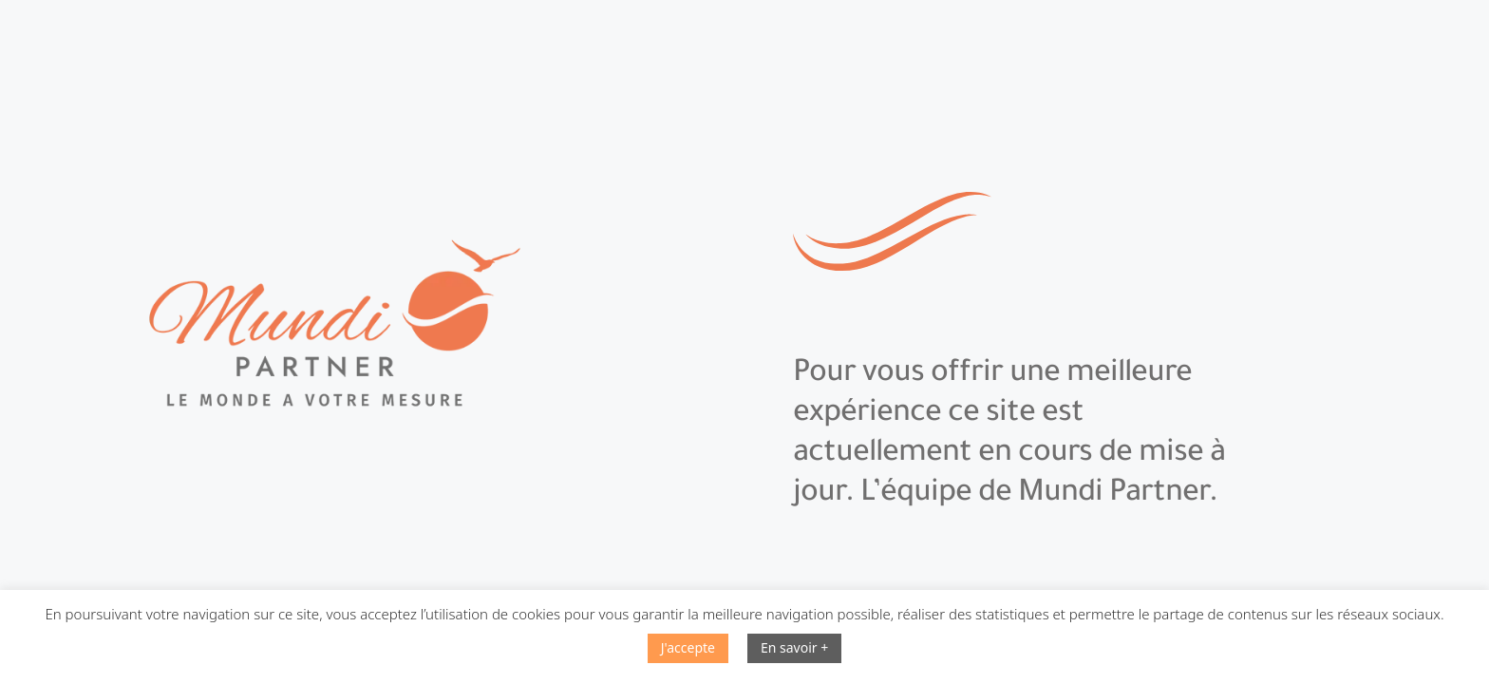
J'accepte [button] (688, 647)
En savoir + (794, 647)
